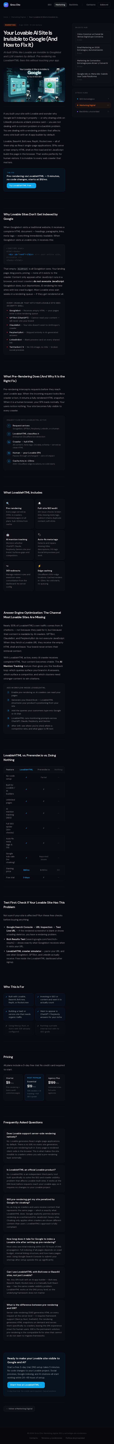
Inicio (6, 17)
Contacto (91, 4)
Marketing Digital (18, 17)
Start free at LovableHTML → (26, 1384)
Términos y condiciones (51, 1438)
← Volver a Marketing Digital (19, 1408)
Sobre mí (104, 4)
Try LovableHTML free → (21, 185)
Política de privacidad (75, 1438)
